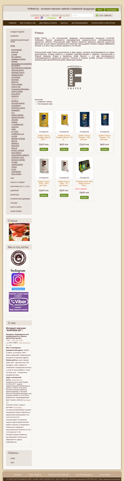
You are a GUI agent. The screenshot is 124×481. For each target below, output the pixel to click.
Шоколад (15, 195)
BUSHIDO (15, 80)
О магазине (62, 28)
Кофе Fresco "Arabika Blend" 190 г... (44, 137)
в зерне (14, 54)
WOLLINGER (16, 174)
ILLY (13, 113)
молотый (14, 52)
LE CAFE (14, 132)
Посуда (14, 203)
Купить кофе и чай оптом (103, 23)
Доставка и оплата (48, 23)
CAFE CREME (16, 84)
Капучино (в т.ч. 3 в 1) (20, 186)
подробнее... (18, 407)
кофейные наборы (18, 59)
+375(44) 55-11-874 (60, 15)
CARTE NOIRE (17, 91)
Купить (44, 149)
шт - (106, 15)
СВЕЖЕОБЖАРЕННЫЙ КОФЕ (20, 41)
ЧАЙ (12, 463)
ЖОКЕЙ (14, 61)
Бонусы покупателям (59, 475)
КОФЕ (13, 458)
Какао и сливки (18, 182)
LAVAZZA (15, 127)
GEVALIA (14, 101)
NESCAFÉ (15, 146)
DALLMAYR (15, 94)
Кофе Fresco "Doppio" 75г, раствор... (105, 137)
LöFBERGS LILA (17, 134)
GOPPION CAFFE (18, 108)
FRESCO (14, 99)
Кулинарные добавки (20, 199)
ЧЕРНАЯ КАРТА (17, 70)
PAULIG (14, 148)
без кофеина (16, 57)
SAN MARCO (16, 153)
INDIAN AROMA (17, 115)
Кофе (13, 46)
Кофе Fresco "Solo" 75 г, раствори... (64, 183)
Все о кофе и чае (28, 23)
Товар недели (35, 475)
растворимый (16, 50)
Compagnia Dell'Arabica (20, 89)
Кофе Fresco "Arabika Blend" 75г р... (64, 137)
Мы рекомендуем (80, 23)
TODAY (14, 167)
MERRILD (15, 143)
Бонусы (64, 23)
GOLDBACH (16, 106)
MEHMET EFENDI (18, 139)
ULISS (13, 169)
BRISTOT (15, 82)
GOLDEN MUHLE (18, 103)
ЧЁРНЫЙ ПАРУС (18, 73)
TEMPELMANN (17, 165)
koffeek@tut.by (17, 380)
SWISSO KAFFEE (18, 160)
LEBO (13, 129)
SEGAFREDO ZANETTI (20, 155)
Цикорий (15, 191)
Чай (12, 178)
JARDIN (14, 122)
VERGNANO (16, 172)
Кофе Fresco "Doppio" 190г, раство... (84, 137)
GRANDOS (15, 110)
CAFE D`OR (16, 87)
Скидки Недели (17, 32)
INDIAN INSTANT (17, 117)
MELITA (14, 141)
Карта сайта (16, 207)
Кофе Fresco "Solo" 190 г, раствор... (44, 183)
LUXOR (14, 136)
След (31, 232)
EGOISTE (15, 96)
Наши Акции (16, 211)
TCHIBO (14, 162)
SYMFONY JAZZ (17, 157)
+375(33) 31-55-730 (39, 15)
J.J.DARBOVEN (17, 124)
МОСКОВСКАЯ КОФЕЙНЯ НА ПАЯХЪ (21, 65)
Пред (7, 232)
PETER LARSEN (17, 150)
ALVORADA (15, 77)
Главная (12, 23)
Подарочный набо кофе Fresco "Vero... (84, 183)
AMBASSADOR (17, 75)
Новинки (15, 36)
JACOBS (14, 120)
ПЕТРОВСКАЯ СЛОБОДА (21, 68)
